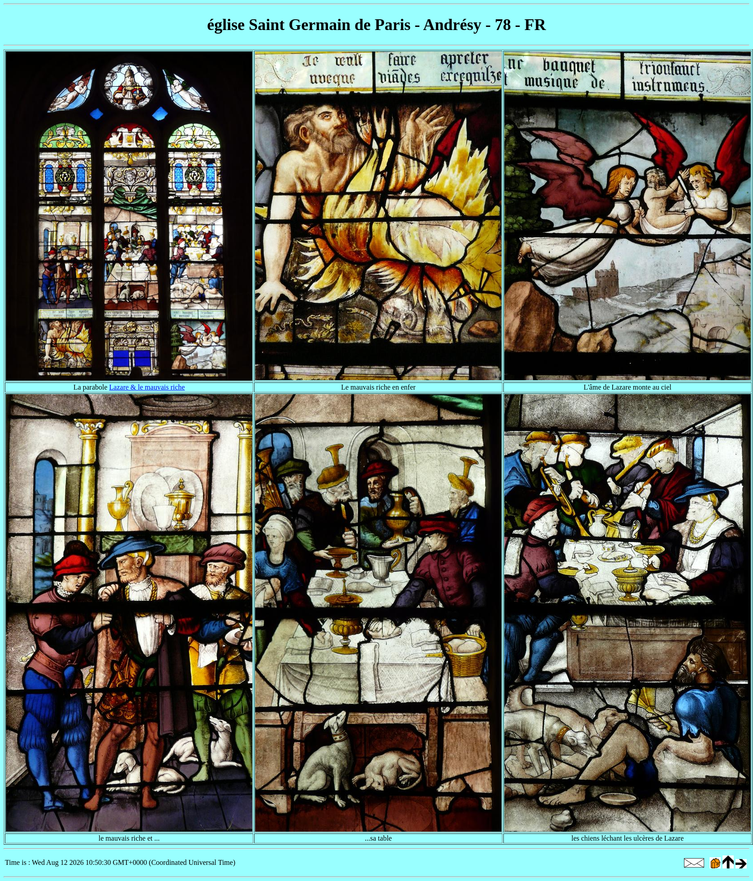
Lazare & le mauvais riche (147, 387)
